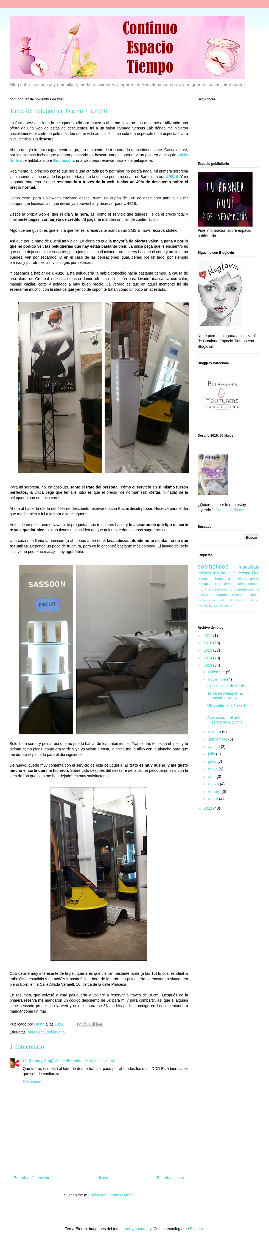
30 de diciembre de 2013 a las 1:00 (85, 1061)
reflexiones (222, 573)
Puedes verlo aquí (230, 510)
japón (202, 578)
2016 (208, 643)
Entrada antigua (170, 1178)
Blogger (196, 1229)
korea (213, 605)
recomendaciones (245, 595)
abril (212, 776)
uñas (241, 584)
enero (213, 799)
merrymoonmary (138, 1229)
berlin (222, 600)
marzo (214, 784)
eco (218, 583)
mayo (213, 769)
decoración (237, 600)
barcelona (36, 1032)
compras (205, 583)
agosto (214, 746)
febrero (214, 791)
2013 (208, 665)
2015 (208, 650)
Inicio (103, 1178)
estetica (254, 600)
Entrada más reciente (32, 1178)
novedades (220, 595)
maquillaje (249, 567)
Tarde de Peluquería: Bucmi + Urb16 (225, 695)
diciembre (217, 672)
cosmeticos (213, 566)
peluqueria (56, 1032)
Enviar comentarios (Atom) (111, 1195)
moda (202, 589)
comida (253, 584)
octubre (215, 731)
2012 (208, 808)
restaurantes (248, 578)
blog (255, 573)
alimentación (206, 600)
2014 (208, 658)
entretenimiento (220, 589)
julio (212, 754)
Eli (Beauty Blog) (38, 1061)
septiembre (218, 739)
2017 (208, 635)
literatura (222, 578)
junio (212, 761)
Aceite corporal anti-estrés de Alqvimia (225, 719)
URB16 (172, 176)
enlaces (204, 573)
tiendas (230, 584)
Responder (32, 1081)
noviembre (217, 679)
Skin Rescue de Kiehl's (226, 686)
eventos (203, 605)
